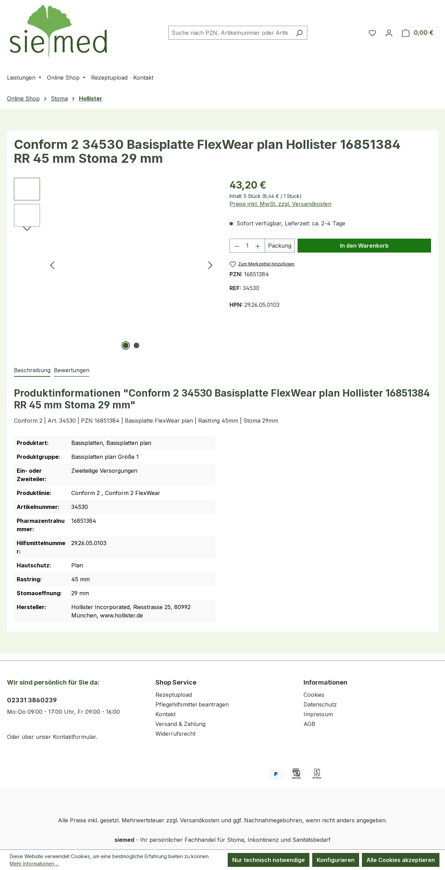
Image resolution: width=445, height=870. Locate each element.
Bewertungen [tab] (71, 370)
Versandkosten (199, 820)
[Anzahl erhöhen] (258, 246)
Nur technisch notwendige (268, 859)
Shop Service (175, 682)
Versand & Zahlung (180, 723)
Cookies (314, 694)
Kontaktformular (74, 736)
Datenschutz (320, 704)
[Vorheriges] (52, 265)
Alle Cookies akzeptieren (400, 859)
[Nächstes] (210, 265)
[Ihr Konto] (389, 33)
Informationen (325, 682)
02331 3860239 (32, 700)
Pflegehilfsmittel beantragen (192, 704)
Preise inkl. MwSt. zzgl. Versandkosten (280, 203)
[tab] (32, 370)
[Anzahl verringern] (236, 246)
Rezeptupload (173, 694)
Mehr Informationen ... (34, 864)
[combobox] (229, 33)
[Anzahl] (247, 246)
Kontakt (165, 714)
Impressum (318, 714)
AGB (309, 723)
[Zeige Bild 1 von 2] (126, 345)
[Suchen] (299, 33)
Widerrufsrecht (175, 733)
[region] (114, 265)
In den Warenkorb (364, 245)
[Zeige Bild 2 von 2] (136, 345)
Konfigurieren (336, 859)
